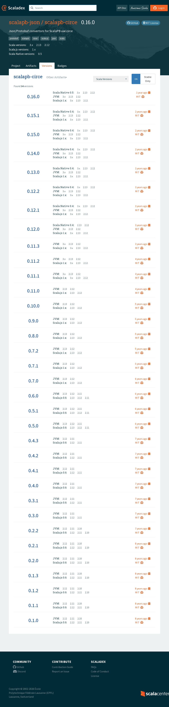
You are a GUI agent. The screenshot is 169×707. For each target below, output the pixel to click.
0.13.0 (33, 172)
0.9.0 (33, 321)
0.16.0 (33, 96)
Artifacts (31, 66)
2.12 (46, 45)
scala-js (45, 38)
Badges (62, 66)
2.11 (79, 393)
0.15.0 (33, 134)
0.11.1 (33, 276)
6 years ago (142, 378)
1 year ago (143, 92)
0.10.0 (33, 306)
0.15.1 (33, 115)
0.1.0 (33, 620)
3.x (31, 45)
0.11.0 (33, 291)
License (95, 675)
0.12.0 (33, 229)
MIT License (151, 23)
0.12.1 (33, 210)
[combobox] (111, 79)
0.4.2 (33, 455)
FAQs (93, 667)
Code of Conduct (100, 671)
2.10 (79, 528)
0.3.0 (33, 515)
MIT (140, 96)
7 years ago (142, 438)
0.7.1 (33, 366)
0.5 (40, 54)
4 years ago (142, 259)
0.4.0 (33, 485)
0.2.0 (33, 560)
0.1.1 (33, 605)
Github (18, 667)
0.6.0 (33, 396)
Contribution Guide (62, 667)
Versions (47, 66)
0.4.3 (33, 440)
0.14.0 (33, 153)
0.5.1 (33, 411)
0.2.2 (33, 530)
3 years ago (142, 187)
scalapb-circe (61, 22)
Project (15, 66)
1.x (34, 49)
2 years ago (142, 111)
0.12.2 (33, 191)
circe (35, 38)
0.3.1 (33, 500)
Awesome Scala (139, 8)
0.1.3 (33, 575)
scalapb (25, 38)
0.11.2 (33, 261)
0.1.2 (33, 590)
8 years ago (142, 543)
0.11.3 (33, 246)
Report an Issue (60, 671)
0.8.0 (33, 336)
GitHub (132, 23)
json (54, 38)
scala (62, 38)
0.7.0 (33, 381)
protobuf (14, 38)
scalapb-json (24, 22)
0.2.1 (33, 545)
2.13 (38, 45)
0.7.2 (33, 351)
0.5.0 (33, 426)
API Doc (122, 8)
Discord (19, 671)
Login (158, 8)
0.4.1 (33, 470)
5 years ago (142, 304)
